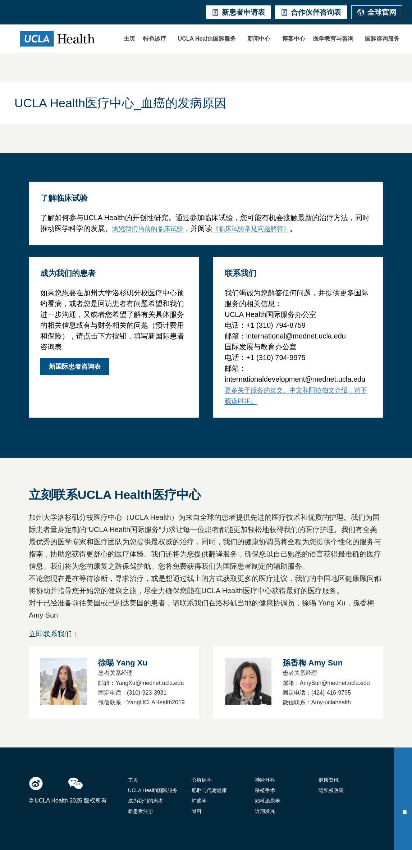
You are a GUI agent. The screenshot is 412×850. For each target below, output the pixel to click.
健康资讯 (329, 780)
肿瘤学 (199, 801)
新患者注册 (140, 811)
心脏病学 (202, 780)
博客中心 (293, 39)
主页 (129, 39)
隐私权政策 (331, 790)
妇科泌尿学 (267, 801)
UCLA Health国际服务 (207, 39)
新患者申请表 (238, 12)
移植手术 (265, 790)
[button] (156, 39)
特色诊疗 (154, 39)
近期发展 (265, 811)
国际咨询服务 (382, 39)
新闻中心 (258, 39)
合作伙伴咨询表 (311, 12)
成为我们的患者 (145, 801)
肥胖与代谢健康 (209, 790)
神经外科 (265, 780)
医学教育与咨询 (333, 39)
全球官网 (376, 12)
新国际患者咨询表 (75, 366)
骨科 (197, 811)
